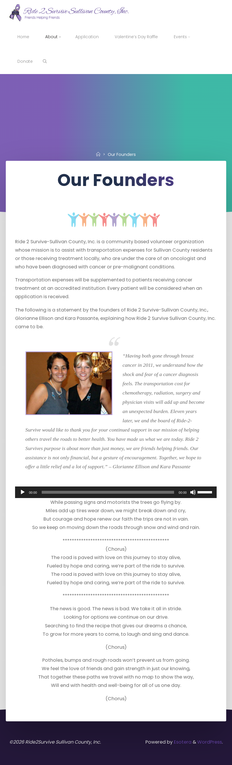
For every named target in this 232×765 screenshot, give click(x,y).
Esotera (182, 742)
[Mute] (193, 492)
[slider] (108, 492)
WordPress (209, 742)
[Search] (45, 61)
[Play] (22, 492)
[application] (116, 492)
